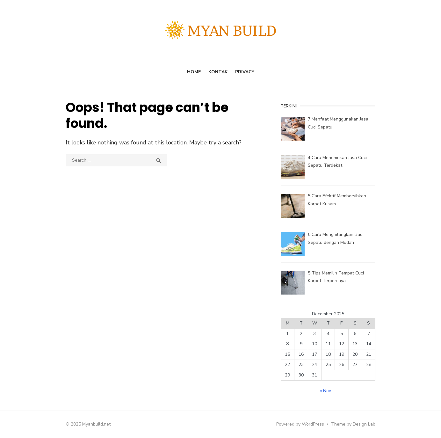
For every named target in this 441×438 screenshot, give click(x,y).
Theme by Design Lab (354, 424)
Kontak (218, 72)
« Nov (326, 391)
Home (194, 72)
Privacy (244, 72)
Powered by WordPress (301, 424)
